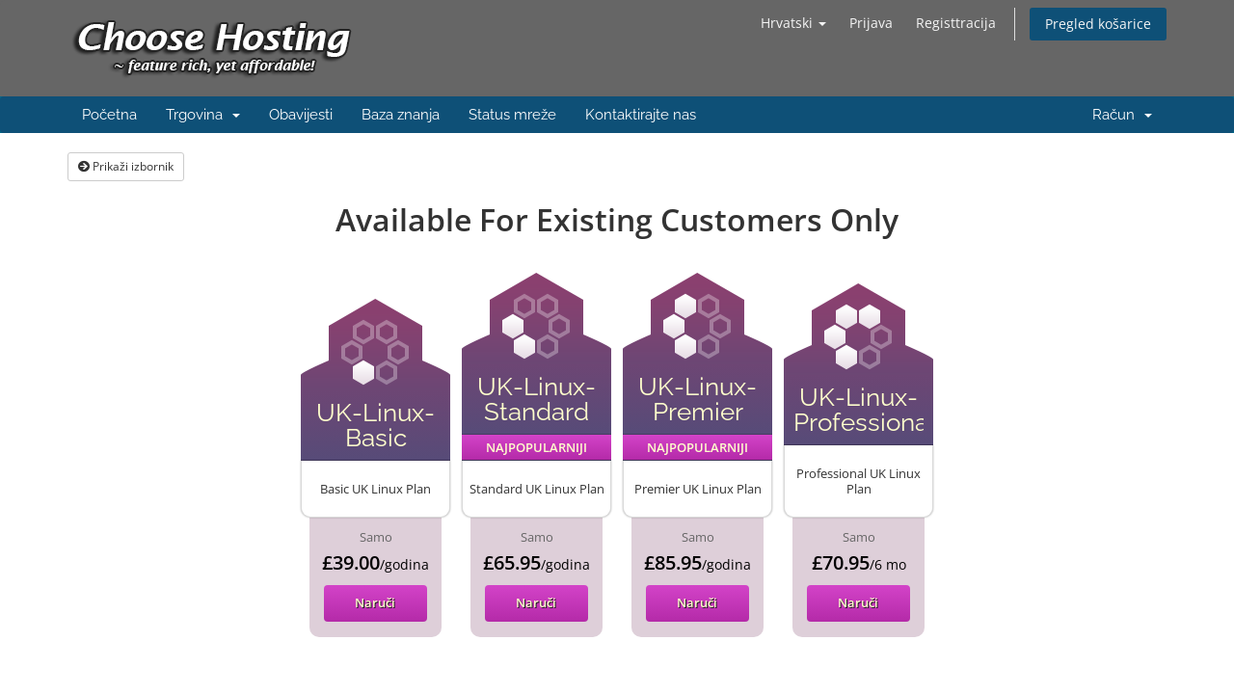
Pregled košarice (1098, 23)
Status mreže (512, 114)
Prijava (871, 22)
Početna (109, 114)
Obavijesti (301, 114)
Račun (1122, 114)
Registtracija (956, 22)
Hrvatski (793, 22)
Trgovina (203, 114)
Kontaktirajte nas (640, 114)
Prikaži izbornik (126, 166)
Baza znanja (401, 114)
